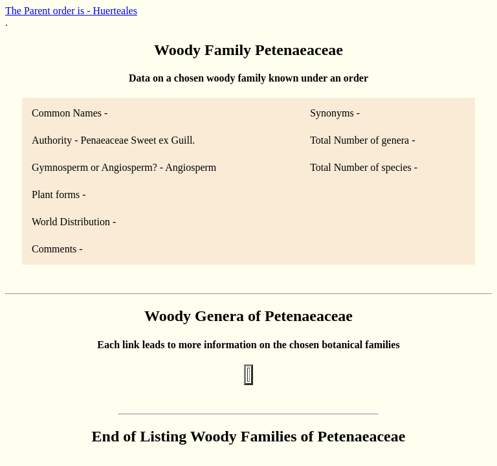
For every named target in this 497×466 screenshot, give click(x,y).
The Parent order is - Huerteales (71, 10)
